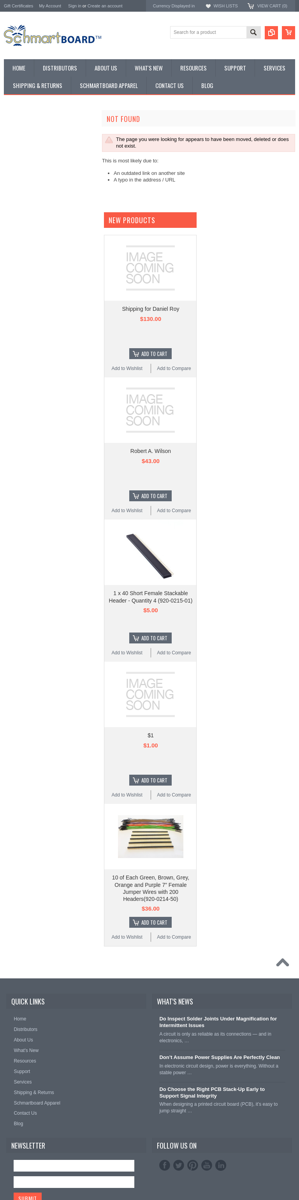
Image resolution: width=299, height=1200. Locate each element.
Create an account (105, 6)
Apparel (12, 235)
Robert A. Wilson (150, 562)
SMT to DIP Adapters (27, 156)
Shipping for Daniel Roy (150, 420)
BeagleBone (18, 169)
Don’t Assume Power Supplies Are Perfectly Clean (219, 1168)
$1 (151, 846)
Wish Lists (225, 6)
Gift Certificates (18, 6)
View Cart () (272, 6)
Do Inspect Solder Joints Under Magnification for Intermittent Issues (218, 1133)
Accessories (17, 216)
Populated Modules (25, 196)
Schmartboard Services (30, 228)
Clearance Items (22, 222)
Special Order (19, 136)
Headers (13, 209)
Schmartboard (20, 279)
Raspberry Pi (18, 176)
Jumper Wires (19, 202)
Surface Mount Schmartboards (38, 150)
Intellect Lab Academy (28, 242)
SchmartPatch (20, 182)
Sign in (74, 6)
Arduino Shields (21, 163)
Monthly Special (22, 130)
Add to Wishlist (127, 479)
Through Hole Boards (28, 143)
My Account (50, 6)
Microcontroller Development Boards (45, 189)
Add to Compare (174, 479)
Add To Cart (154, 465)
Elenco (11, 290)
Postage (13, 248)
